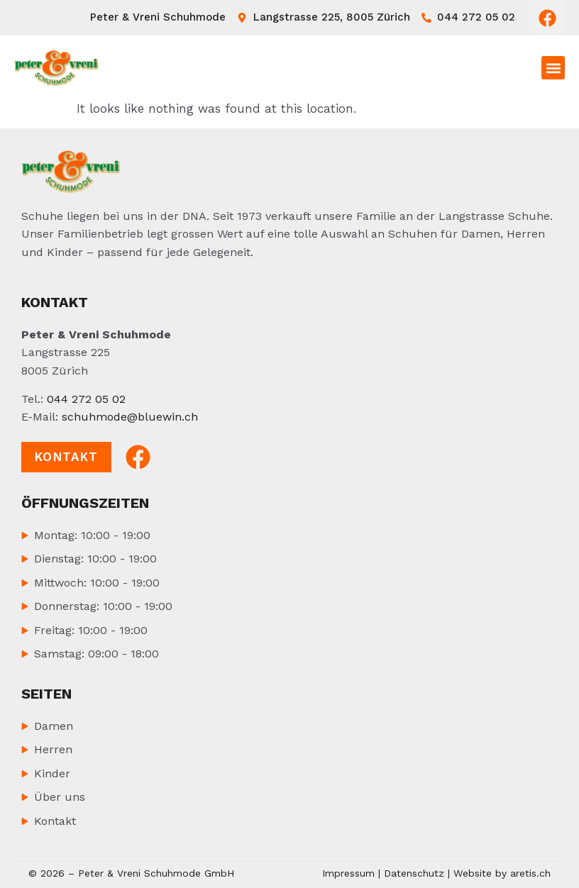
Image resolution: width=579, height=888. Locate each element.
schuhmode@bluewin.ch (130, 416)
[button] (553, 67)
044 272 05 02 (86, 399)
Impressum (348, 873)
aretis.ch (530, 873)
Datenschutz (414, 873)
